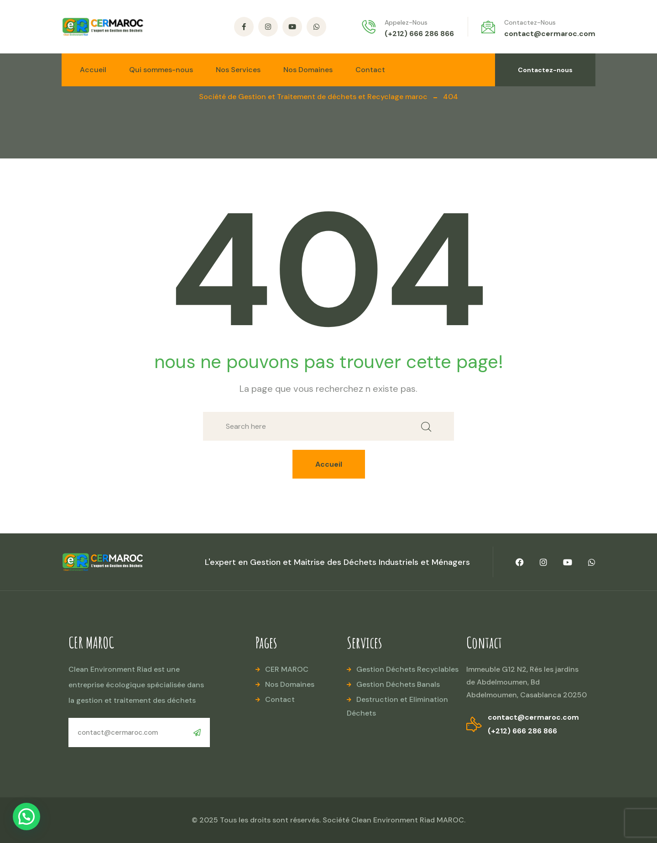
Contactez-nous (545, 70)
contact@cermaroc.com (549, 33)
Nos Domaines (308, 69)
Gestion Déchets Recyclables (407, 669)
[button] (26, 816)
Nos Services (238, 69)
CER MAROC (286, 669)
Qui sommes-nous (161, 69)
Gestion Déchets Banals (398, 684)
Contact (370, 69)
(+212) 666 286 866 (419, 33)
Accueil (93, 69)
